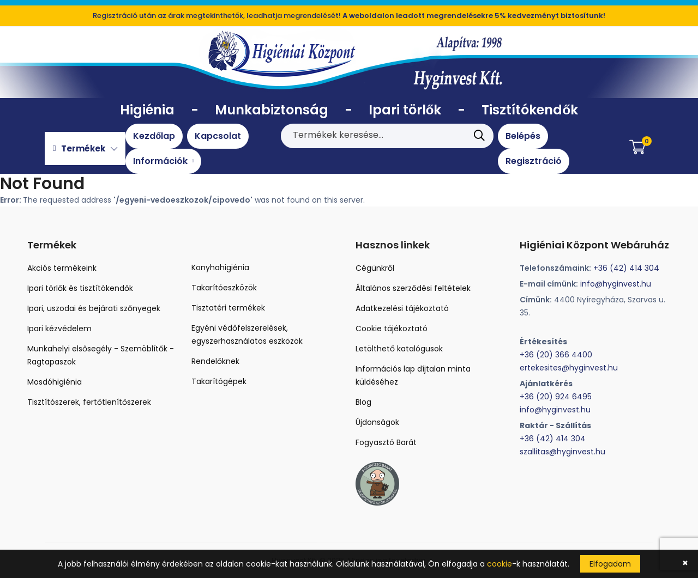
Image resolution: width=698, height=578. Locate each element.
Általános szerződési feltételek (413, 288)
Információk (163, 161)
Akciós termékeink (62, 268)
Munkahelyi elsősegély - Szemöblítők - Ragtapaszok (100, 355)
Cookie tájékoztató (392, 328)
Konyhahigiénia (220, 267)
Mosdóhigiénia (54, 381)
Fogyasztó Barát (386, 442)
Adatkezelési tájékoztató (402, 308)
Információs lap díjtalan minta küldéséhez (413, 375)
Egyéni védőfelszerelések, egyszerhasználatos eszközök (247, 334)
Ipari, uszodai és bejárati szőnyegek (93, 308)
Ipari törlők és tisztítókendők (80, 288)
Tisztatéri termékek (228, 307)
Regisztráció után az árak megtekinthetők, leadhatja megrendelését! (349, 15)
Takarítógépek (218, 381)
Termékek (85, 148)
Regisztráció (534, 161)
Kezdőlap (154, 136)
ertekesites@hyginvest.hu (569, 367)
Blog (363, 402)
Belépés (523, 136)
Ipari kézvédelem (59, 328)
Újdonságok (377, 422)
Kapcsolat (218, 136)
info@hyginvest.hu (615, 283)
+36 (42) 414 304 (626, 268)
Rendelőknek (215, 361)
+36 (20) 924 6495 (556, 396)
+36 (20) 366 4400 (556, 354)
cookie (499, 563)
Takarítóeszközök (224, 287)
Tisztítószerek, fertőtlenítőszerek (89, 402)
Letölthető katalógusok (399, 348)
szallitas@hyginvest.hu (562, 451)
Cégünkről (375, 268)
